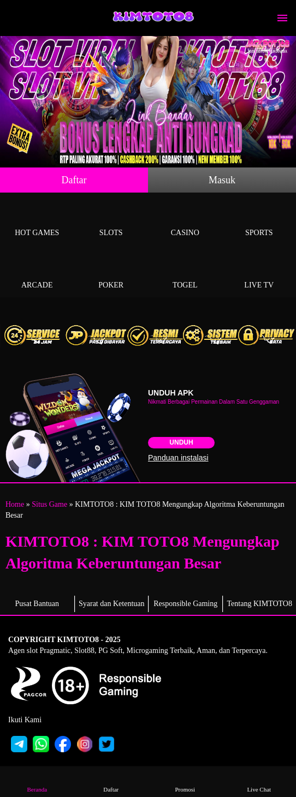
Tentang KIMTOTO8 (259, 604)
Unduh (181, 442)
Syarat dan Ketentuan (112, 604)
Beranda (37, 781)
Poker (111, 272)
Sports (259, 220)
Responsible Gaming (185, 604)
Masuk (222, 180)
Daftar (74, 180)
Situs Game (49, 504)
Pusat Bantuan (37, 604)
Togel (185, 272)
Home (14, 504)
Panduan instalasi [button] (178, 457)
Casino (185, 220)
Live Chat (258, 781)
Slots (111, 220)
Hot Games (37, 220)
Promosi (185, 781)
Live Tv (259, 272)
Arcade (37, 272)
